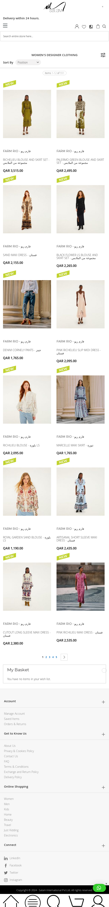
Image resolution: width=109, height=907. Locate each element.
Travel (7, 825)
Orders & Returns (15, 724)
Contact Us (11, 756)
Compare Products (91, 27)
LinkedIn (15, 858)
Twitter (14, 872)
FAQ (6, 761)
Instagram (16, 880)
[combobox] (54, 36)
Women (9, 799)
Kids (6, 809)
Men (7, 804)
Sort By (8, 62)
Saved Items (11, 719)
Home (8, 814)
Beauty (8, 820)
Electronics (11, 835)
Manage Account (14, 713)
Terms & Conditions (16, 767)
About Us (10, 746)
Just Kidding (11, 830)
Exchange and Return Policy (21, 772)
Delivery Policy (13, 777)
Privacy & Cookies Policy (19, 751)
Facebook (16, 865)
